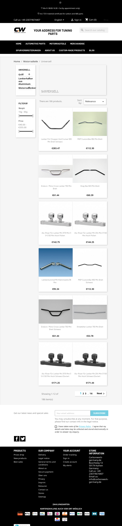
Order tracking (70, 454)
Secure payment (45, 471)
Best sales (18, 461)
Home (18, 43)
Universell (24, 70)
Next (101, 393)
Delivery (42, 454)
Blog (106, 19)
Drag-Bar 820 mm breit (90, 186)
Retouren (42, 486)
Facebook (16, 438)
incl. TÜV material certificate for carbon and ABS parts (60, 13)
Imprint (41, 482)
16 (91, 393)
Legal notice (43, 458)
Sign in (66, 458)
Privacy (41, 479)
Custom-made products (72, 50)
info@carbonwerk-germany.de (98, 480)
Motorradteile (57, 43)
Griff (21, 74)
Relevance (95, 101)
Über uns (42, 475)
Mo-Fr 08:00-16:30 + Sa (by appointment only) (60, 8)
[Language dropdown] (60, 20)
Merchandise (77, 43)
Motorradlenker (26, 88)
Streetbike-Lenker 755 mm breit (90, 327)
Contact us (43, 489)
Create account (70, 461)
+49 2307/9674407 (31, 19)
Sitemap (42, 496)
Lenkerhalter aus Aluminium (26, 81)
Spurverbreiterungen (28, 50)
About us (50, 50)
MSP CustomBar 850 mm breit (89, 139)
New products (20, 458)
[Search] (94, 30)
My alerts (67, 465)
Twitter (22, 438)
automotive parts (35, 43)
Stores (41, 493)
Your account (71, 450)
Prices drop (19, 454)
